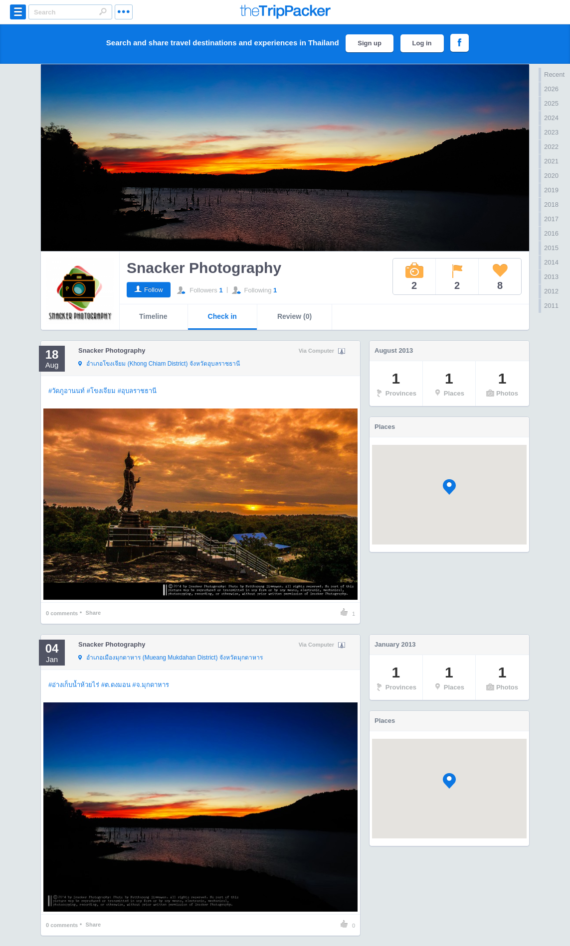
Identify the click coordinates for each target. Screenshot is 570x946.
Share (93, 613)
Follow (153, 289)
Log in (422, 43)
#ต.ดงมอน (116, 684)
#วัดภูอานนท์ (66, 391)
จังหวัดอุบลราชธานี (159, 364)
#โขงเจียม (101, 391)
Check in (222, 316)
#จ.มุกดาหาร (150, 684)
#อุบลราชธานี (137, 391)
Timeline (153, 316)
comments (62, 613)
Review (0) (294, 316)
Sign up (369, 43)
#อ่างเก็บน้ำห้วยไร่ (73, 684)
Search (102, 11)
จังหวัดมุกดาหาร (170, 658)
